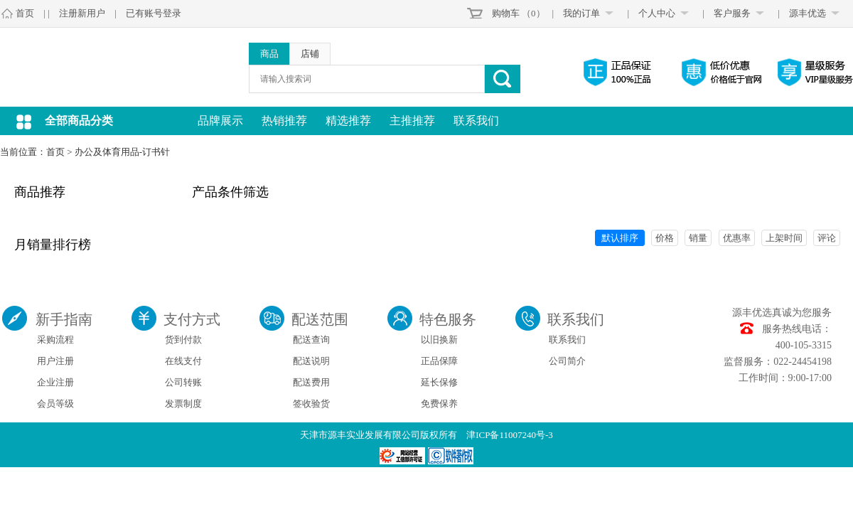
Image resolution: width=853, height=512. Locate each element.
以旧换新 (439, 339)
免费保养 (439, 403)
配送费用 (311, 382)
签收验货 (311, 403)
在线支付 (183, 361)
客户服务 (732, 13)
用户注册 (55, 361)
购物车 (506, 13)
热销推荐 (284, 120)
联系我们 (476, 120)
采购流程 (55, 339)
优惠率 (737, 238)
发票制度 (183, 403)
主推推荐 (412, 120)
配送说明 (311, 361)
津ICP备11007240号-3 (509, 435)
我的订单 (581, 13)
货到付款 (183, 339)
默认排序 (619, 238)
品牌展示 (220, 120)
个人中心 (656, 13)
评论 (826, 238)
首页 (25, 13)
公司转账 (183, 382)
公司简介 (567, 361)
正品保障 (439, 361)
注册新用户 (82, 13)
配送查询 (311, 339)
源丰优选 (807, 13)
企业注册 (55, 382)
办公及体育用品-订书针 (122, 151)
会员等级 (55, 403)
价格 (664, 238)
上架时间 (784, 238)
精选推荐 (348, 120)
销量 (698, 238)
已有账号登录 (153, 13)
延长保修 (439, 382)
